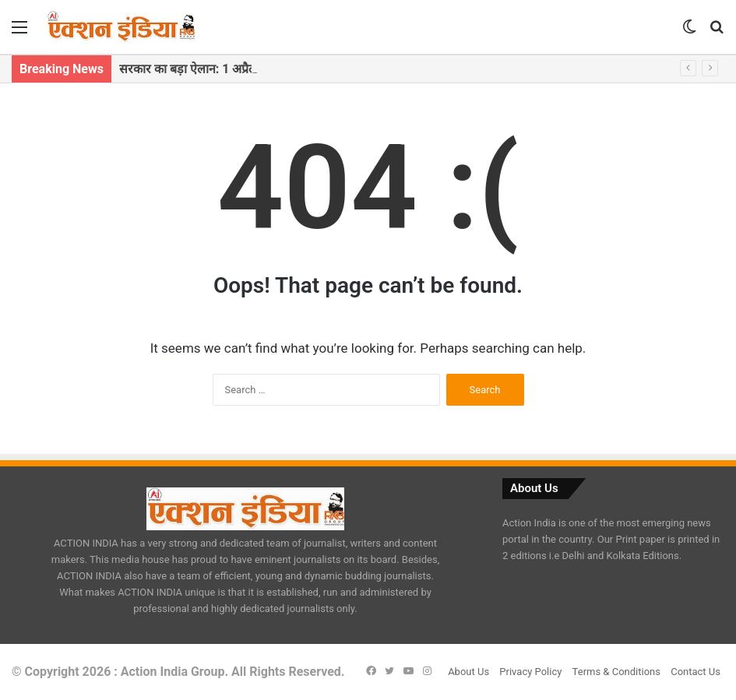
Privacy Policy (530, 671)
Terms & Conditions (616, 671)
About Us (468, 671)
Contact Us (695, 671)
